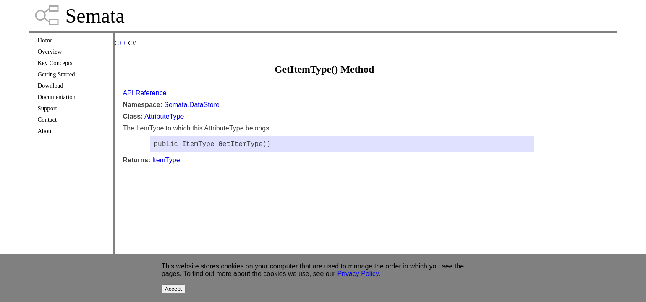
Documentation (57, 97)
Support (47, 108)
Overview (50, 51)
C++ (121, 43)
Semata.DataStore (192, 104)
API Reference (145, 92)
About (45, 131)
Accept (173, 289)
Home (45, 40)
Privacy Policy (357, 273)
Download (50, 85)
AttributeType (164, 116)
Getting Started (56, 74)
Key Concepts (55, 63)
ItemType (166, 161)
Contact (47, 119)
